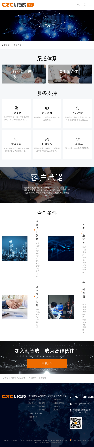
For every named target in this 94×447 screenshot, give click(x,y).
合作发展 (32, 378)
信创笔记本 (33, 417)
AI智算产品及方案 (18, 378)
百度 (74, 441)
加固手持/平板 (59, 403)
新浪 (84, 441)
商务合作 (41, 410)
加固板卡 (57, 406)
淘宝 (89, 441)
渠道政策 (6, 45)
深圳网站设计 (44, 443)
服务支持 (41, 406)
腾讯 (79, 441)
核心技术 (31, 403)
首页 (6, 378)
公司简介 (31, 400)
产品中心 (41, 400)
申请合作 (20, 45)
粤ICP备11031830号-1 (59, 441)
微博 (36, 443)
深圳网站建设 (56, 443)
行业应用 (41, 403)
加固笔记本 (58, 400)
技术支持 (32, 420)
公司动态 (31, 406)
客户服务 (57, 410)
